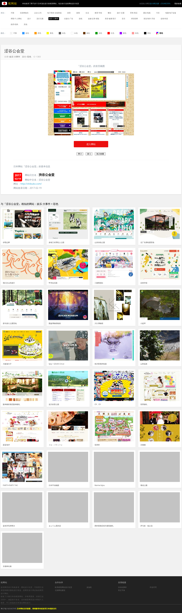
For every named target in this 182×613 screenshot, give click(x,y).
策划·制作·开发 (149, 18)
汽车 (158, 13)
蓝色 (25, 33)
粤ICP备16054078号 (8, 608)
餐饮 (109, 13)
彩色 (159, 33)
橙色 (37, 33)
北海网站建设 (60, 590)
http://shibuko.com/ (31, 183)
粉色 (135, 33)
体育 (69, 13)
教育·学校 (98, 13)
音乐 (123, 18)
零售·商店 (133, 13)
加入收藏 (100, 154)
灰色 (62, 33)
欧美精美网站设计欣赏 (63, 587)
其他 (25, 24)
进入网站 (91, 144)
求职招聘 (134, 18)
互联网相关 (24, 13)
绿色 (98, 33)
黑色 (147, 33)
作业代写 (153, 587)
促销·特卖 (164, 18)
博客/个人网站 (16, 18)
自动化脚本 (122, 587)
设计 (29, 18)
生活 (87, 13)
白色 (74, 33)
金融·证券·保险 (93, 18)
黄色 (50, 33)
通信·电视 (146, 13)
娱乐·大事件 (53, 18)
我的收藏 (177, 3)
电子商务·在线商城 (54, 13)
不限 (12, 13)
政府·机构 (14, 24)
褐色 (86, 33)
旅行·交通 (120, 13)
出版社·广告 (68, 18)
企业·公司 (38, 13)
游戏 (80, 18)
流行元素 (40, 18)
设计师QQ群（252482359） (161, 3)
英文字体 (121, 590)
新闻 (78, 13)
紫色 (123, 33)
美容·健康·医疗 (110, 18)
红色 (110, 33)
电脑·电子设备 (170, 13)
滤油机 (89, 587)
